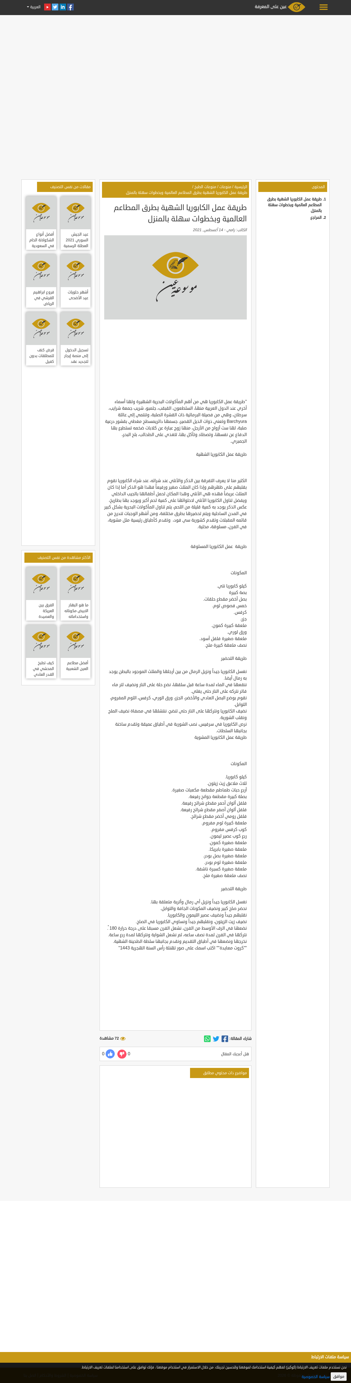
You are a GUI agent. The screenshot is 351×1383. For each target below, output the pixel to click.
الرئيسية (240, 187)
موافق (338, 1376)
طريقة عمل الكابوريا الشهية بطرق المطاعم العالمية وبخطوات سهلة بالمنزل (294, 205)
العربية (35, 7)
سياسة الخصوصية (316, 1376)
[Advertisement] (175, 55)
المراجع (316, 217)
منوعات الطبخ (205, 187)
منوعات (225, 187)
